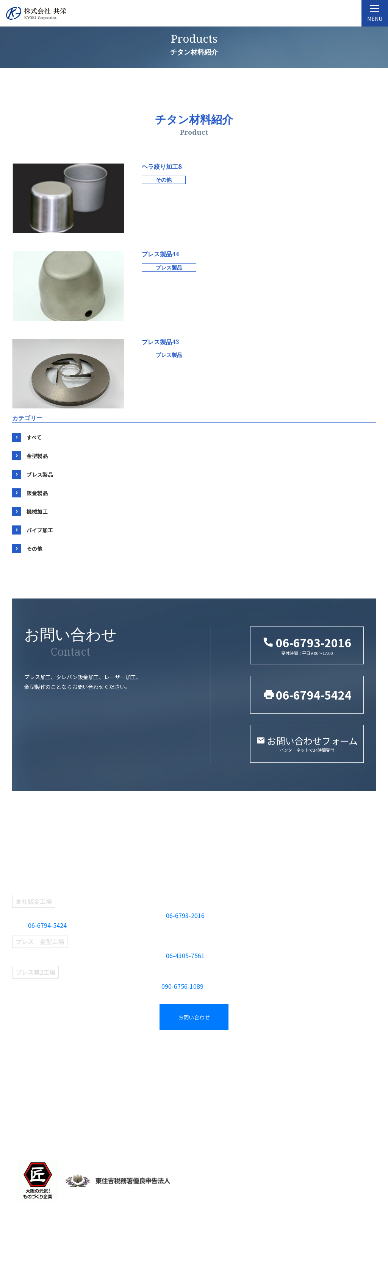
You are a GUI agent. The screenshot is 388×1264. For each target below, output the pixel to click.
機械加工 (37, 511)
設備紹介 (26, 1103)
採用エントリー (311, 1091)
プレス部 (118, 1079)
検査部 (115, 1103)
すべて (34, 437)
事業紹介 (119, 1055)
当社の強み (29, 1115)
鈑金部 (115, 1091)
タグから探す (216, 1067)
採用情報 (303, 1055)
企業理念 (26, 1079)
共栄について (32, 1067)
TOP (21, 1055)
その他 (34, 548)
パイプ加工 (40, 530)
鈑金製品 (37, 493)
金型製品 (37, 456)
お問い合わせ (194, 1017)
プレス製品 (40, 474)
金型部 (115, 1067)
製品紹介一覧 (218, 1055)
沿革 (20, 1091)
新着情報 (302, 1067)
